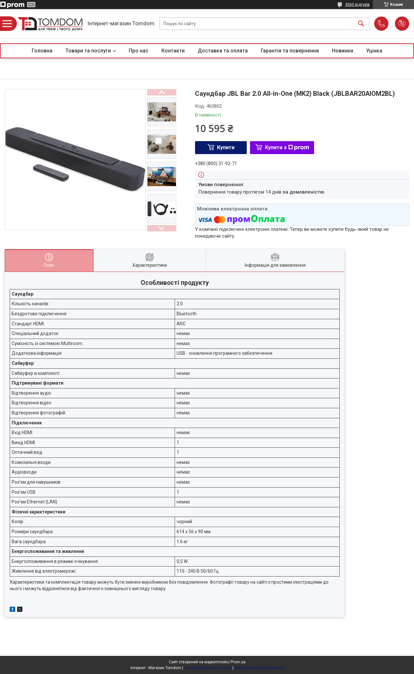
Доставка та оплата (223, 51)
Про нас (138, 51)
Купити (225, 147)
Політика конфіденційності (259, 668)
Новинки (342, 51)
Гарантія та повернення (290, 51)
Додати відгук (402, 24)
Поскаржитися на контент (208, 668)
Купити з (287, 147)
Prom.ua (238, 662)
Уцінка (374, 51)
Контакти (173, 51)
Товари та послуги (88, 51)
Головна (42, 51)
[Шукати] (361, 24)
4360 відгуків (357, 4)
